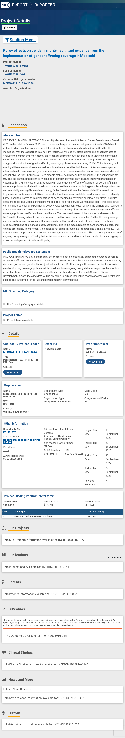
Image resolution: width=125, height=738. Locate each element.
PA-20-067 (9, 432)
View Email (12, 372)
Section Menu (20, 39)
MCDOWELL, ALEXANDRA (20, 352)
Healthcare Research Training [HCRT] (21, 441)
